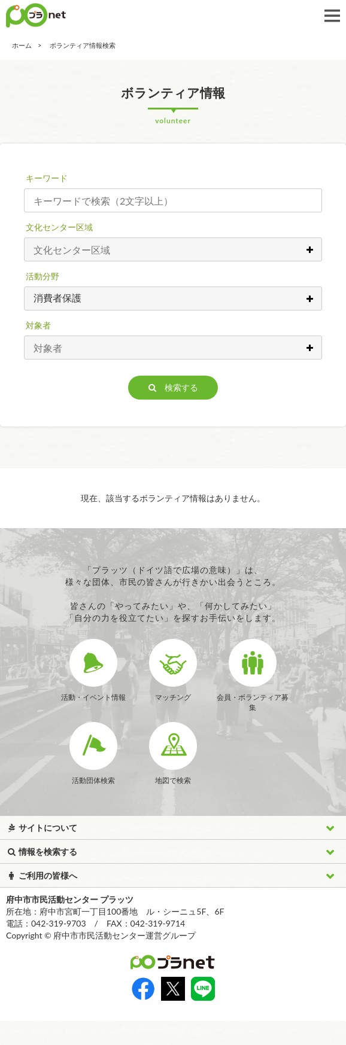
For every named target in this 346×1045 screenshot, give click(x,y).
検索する (173, 387)
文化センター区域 (59, 227)
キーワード (47, 178)
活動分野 (42, 276)
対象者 (38, 325)
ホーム (22, 45)
